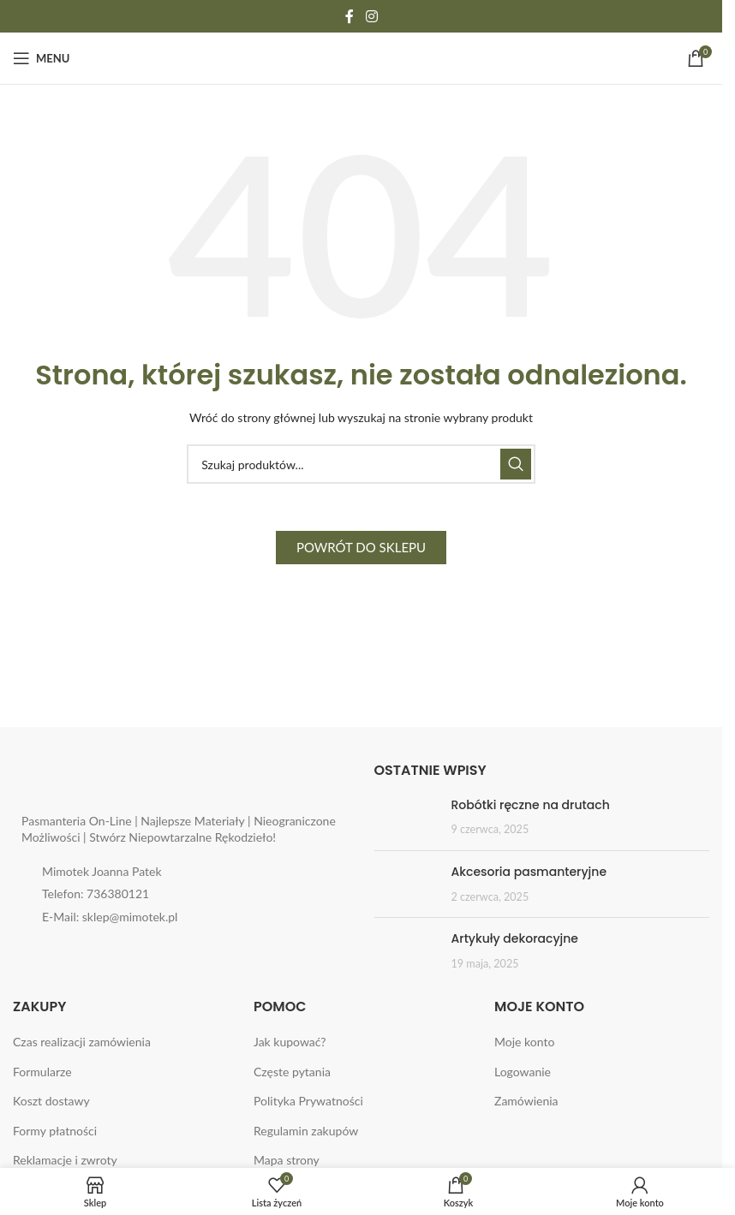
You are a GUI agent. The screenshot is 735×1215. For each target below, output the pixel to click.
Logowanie (522, 1071)
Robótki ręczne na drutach (530, 804)
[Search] (361, 464)
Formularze (42, 1071)
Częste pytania (292, 1071)
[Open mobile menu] (41, 58)
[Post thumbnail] (406, 817)
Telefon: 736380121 (95, 893)
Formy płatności (55, 1130)
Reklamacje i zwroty (65, 1159)
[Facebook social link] (349, 16)
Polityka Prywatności (308, 1100)
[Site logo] (361, 57)
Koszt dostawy (51, 1100)
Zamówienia (526, 1100)
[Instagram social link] (371, 16)
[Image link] (128, 780)
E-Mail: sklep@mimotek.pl (109, 916)
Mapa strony (287, 1159)
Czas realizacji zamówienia (82, 1041)
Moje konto (524, 1041)
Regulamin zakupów (306, 1130)
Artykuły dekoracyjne (514, 938)
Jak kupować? (290, 1041)
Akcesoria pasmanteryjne (529, 871)
